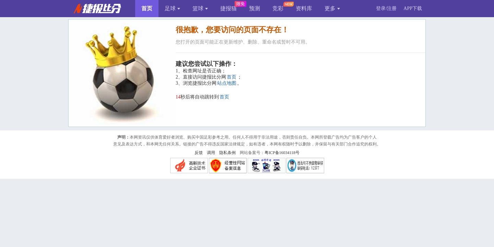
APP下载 (412, 8)
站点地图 (226, 83)
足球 (172, 8)
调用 (211, 152)
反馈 (199, 152)
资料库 (304, 8)
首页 (146, 8)
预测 (254, 8)
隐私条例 (227, 152)
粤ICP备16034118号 (281, 152)
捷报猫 (228, 8)
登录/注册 (386, 8)
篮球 (200, 8)
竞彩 (277, 8)
